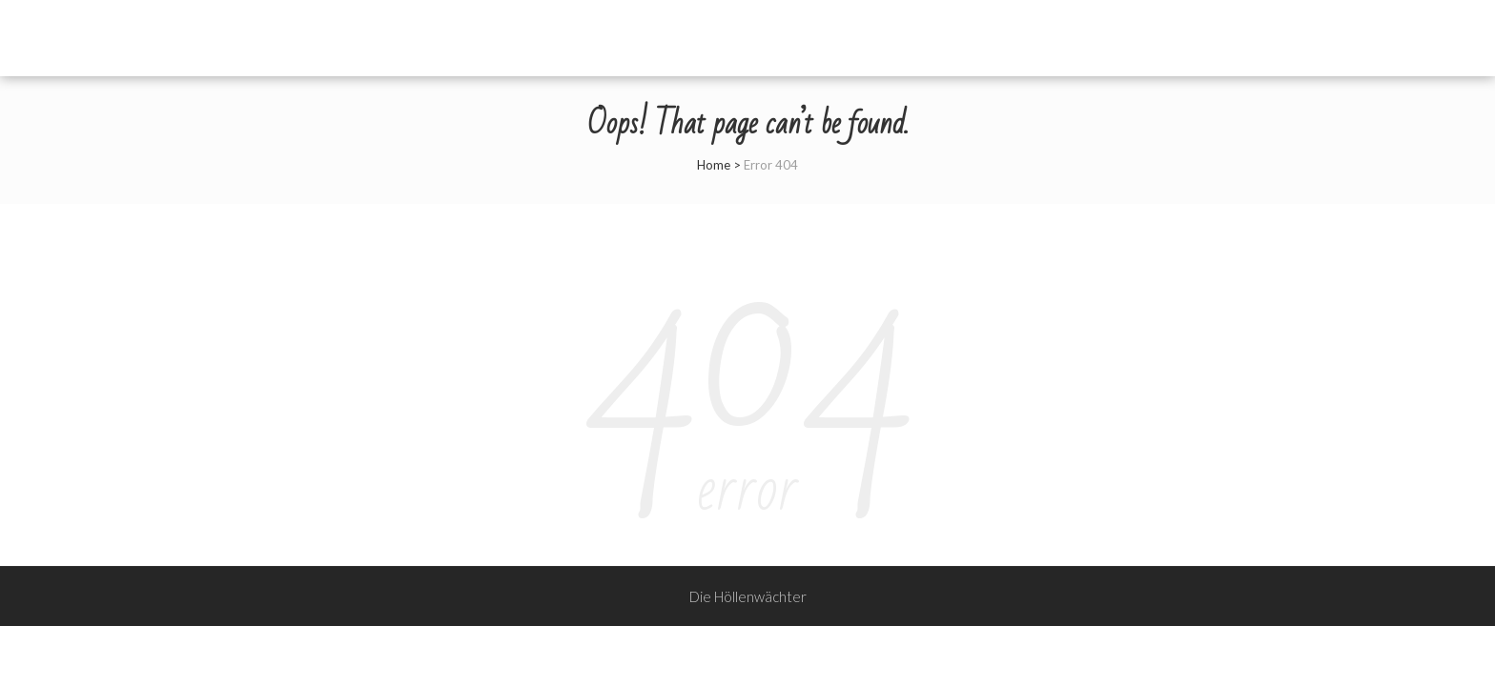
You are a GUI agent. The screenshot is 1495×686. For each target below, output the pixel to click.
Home (713, 164)
